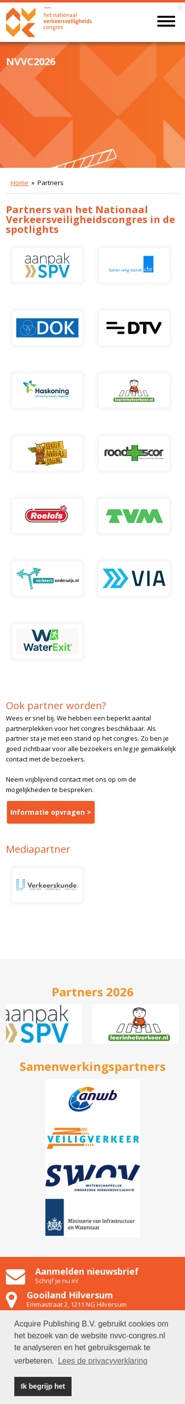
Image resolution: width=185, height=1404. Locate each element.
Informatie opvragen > (50, 812)
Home (20, 182)
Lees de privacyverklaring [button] (102, 1361)
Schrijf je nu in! (56, 1280)
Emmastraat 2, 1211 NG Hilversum (77, 1304)
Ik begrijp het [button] (43, 1386)
